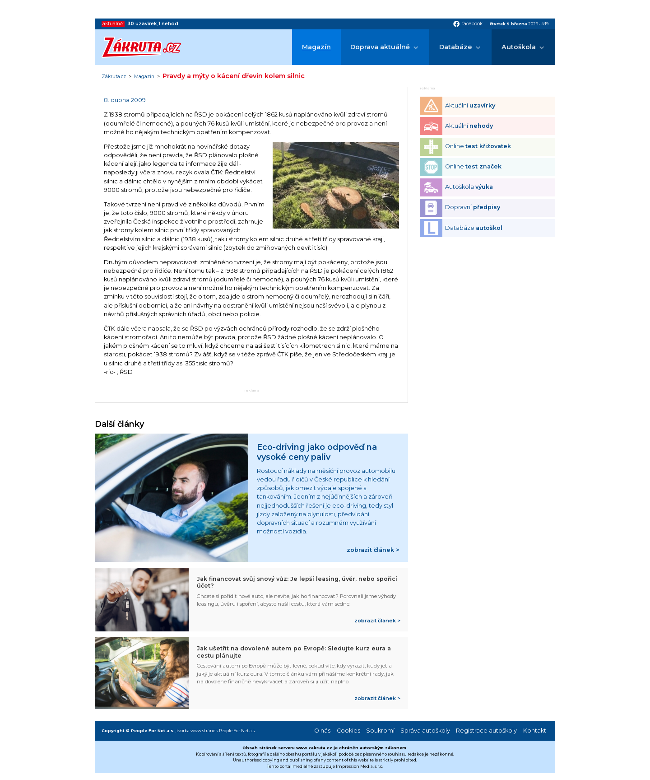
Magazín (316, 47)
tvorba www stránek (197, 730)
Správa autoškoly (425, 730)
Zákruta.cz (114, 77)
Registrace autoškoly (486, 730)
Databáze (455, 47)
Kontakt (534, 730)
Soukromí (380, 730)
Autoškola (518, 47)
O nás (322, 730)
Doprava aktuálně (380, 47)
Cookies (348, 730)
